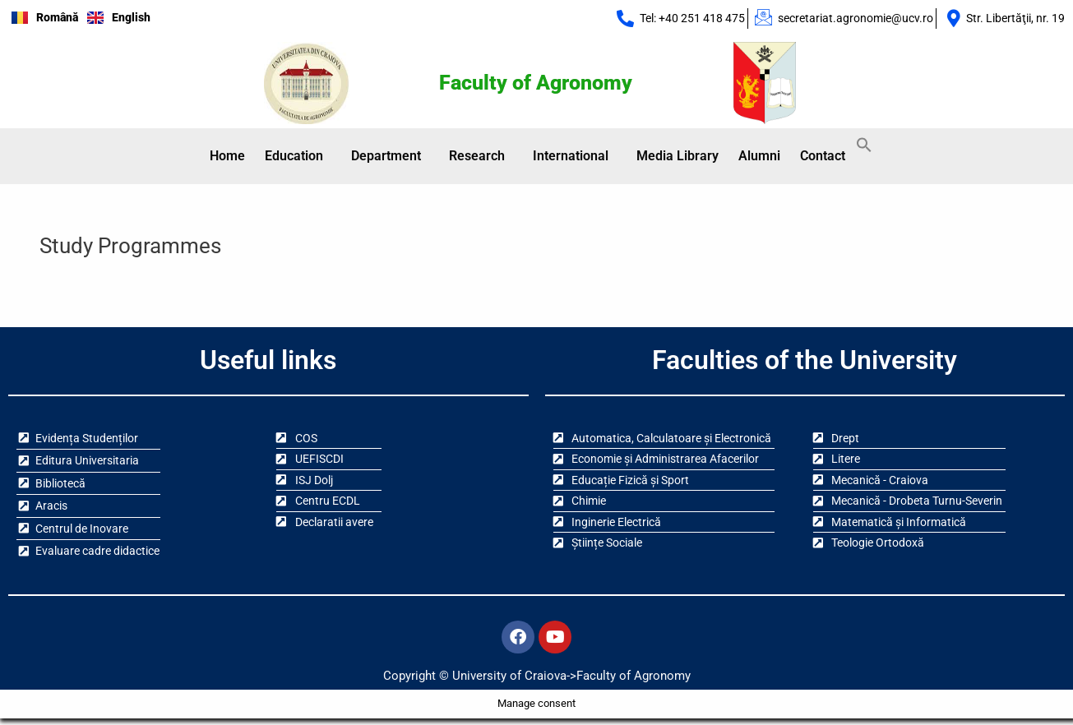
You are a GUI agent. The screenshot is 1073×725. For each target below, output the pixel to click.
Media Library (677, 156)
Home (227, 156)
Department (386, 156)
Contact (822, 156)
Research (477, 156)
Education (294, 156)
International (570, 156)
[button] (298, 157)
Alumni (759, 156)
